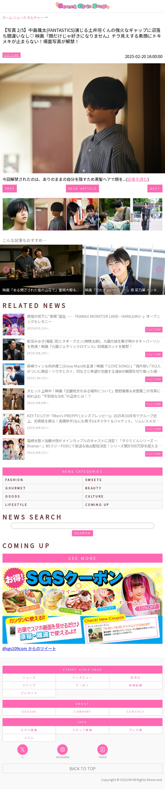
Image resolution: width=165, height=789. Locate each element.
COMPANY (82, 711)
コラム (29, 738)
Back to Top (82, 768)
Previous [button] (6, 270)
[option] (41, 270)
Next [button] (158, 270)
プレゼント (29, 693)
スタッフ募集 (82, 730)
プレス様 (135, 730)
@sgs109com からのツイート (29, 648)
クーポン (82, 685)
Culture (11, 55)
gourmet (15, 488)
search (82, 533)
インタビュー (82, 677)
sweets (93, 480)
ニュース (29, 677)
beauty (93, 488)
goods (12, 496)
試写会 (136, 677)
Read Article (82, 188)
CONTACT (136, 711)
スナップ (29, 685)
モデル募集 (29, 730)
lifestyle (16, 504)
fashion (14, 480)
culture (94, 496)
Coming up (97, 504)
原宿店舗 (135, 685)
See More (82, 558)
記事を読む (137, 179)
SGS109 (29, 711)
